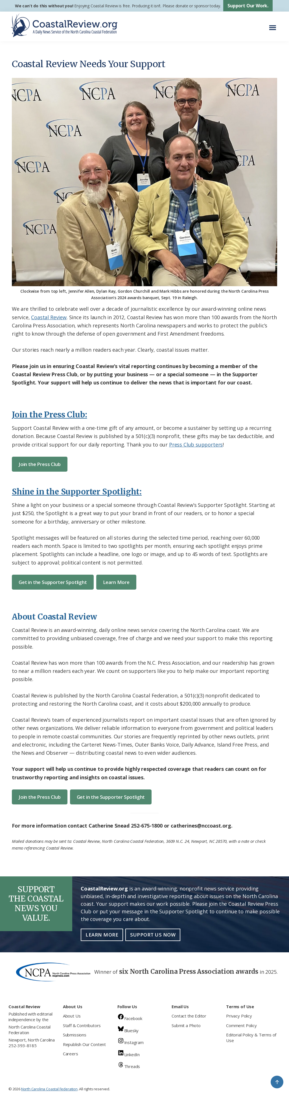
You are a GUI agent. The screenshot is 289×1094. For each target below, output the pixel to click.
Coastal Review (48, 317)
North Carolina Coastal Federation (29, 1029)
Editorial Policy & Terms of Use (251, 1037)
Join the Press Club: (49, 415)
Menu (274, 25)
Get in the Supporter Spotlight (53, 582)
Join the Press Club (40, 464)
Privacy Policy (239, 1016)
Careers (70, 1053)
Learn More (116, 582)
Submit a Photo (186, 1025)
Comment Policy (241, 1025)
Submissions (74, 1035)
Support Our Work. (247, 6)
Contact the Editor (189, 1016)
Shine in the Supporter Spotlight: (77, 492)
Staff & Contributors (82, 1025)
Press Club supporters (196, 444)
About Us (72, 1016)
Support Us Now (153, 934)
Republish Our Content (84, 1044)
